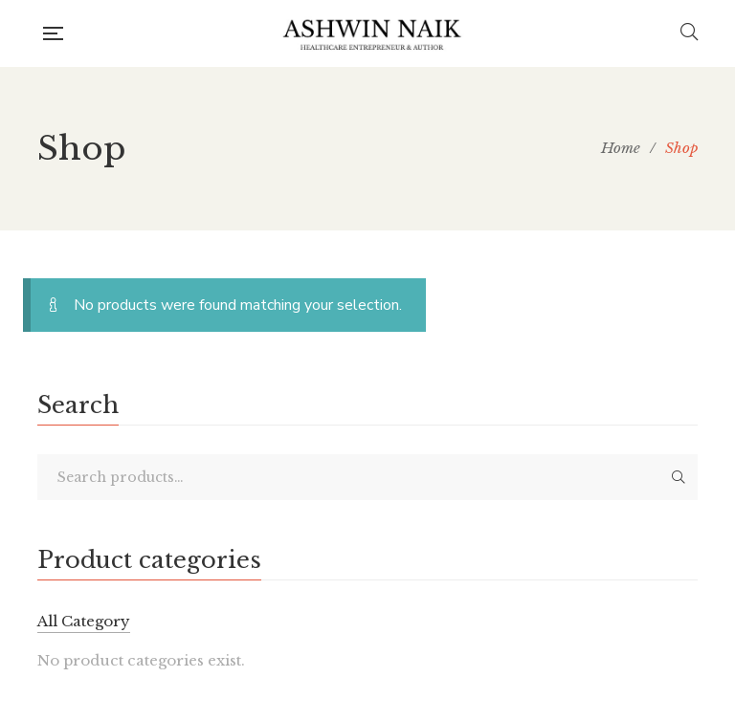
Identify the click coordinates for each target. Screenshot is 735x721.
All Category (83, 621)
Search (678, 477)
